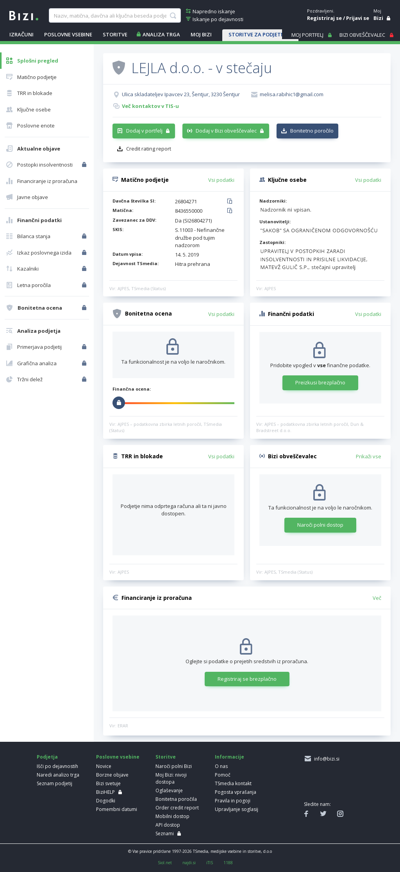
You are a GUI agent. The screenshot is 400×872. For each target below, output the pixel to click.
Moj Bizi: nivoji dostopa (171, 778)
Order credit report (177, 807)
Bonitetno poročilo (312, 130)
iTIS (209, 862)
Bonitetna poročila (176, 799)
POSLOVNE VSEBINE (68, 34)
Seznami (164, 833)
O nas (221, 766)
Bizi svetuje (108, 783)
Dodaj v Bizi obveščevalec (226, 130)
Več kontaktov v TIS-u (150, 105)
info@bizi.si (325, 758)
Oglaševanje (169, 790)
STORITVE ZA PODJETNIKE (260, 34)
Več (377, 597)
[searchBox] (115, 15)
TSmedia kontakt (233, 783)
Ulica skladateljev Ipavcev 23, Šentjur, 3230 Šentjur (181, 94)
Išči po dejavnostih (57, 766)
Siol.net (165, 862)
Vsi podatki (221, 179)
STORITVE (115, 34)
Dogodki (105, 800)
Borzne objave (112, 775)
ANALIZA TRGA (161, 34)
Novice (103, 766)
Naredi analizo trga (58, 775)
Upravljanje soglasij (236, 809)
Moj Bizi (201, 34)
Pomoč (222, 775)
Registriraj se (324, 18)
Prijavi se (357, 18)
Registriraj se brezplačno (247, 678)
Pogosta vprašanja (235, 792)
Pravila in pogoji (232, 800)
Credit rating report (148, 148)
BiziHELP (105, 792)
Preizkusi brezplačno (320, 382)
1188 (228, 862)
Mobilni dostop (172, 816)
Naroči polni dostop (320, 524)
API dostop (167, 825)
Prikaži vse (368, 456)
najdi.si (189, 862)
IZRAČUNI (21, 34)
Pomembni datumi (116, 809)
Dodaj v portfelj (144, 130)
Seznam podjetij (54, 783)
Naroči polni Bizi (173, 766)
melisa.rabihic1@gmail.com (291, 94)
